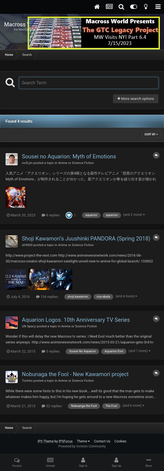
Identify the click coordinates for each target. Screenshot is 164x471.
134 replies (47, 297)
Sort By (151, 134)
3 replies (51, 351)
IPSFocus (66, 441)
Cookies (120, 441)
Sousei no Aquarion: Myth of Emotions (69, 156)
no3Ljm (27, 163)
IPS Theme (46, 441)
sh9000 (27, 245)
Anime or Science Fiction (76, 163)
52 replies (52, 406)
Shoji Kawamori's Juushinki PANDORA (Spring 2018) (86, 238)
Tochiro (27, 381)
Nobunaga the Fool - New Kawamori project (75, 374)
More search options (135, 99)
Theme (83, 441)
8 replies (51, 215)
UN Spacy (29, 326)
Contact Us (102, 441)
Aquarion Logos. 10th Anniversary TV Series (76, 319)
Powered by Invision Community (82, 446)
